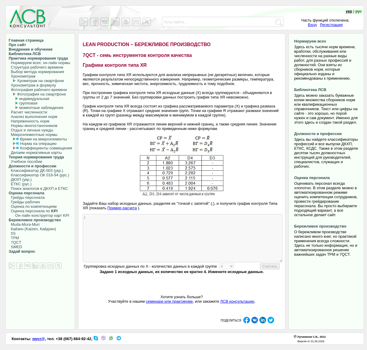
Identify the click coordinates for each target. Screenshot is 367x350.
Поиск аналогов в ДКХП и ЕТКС (38, 188)
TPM (14, 238)
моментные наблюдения (41, 107)
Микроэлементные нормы (33, 134)
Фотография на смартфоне (41, 94)
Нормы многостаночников (33, 125)
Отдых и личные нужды (31, 130)
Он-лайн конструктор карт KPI (39, 215)
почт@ (38, 339)
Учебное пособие (25, 161)
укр (349, 11)
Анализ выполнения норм (33, 116)
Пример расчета (122, 208)
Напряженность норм (29, 121)
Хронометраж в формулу (32, 85)
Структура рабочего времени (36, 67)
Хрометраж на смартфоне (40, 80)
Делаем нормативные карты (35, 152)
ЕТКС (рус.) (20, 184)
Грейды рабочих (24, 202)
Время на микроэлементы (43, 139)
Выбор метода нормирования (36, 71)
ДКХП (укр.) (20, 179)
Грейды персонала (27, 197)
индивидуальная (34, 98)
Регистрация (331, 24)
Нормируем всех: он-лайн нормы (39, 62)
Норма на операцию (38, 143)
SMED (15, 247)
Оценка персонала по (33, 211)
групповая (28, 103)
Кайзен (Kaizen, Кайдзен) (32, 229)
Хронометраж (22, 76)
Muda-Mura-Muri (24, 224)
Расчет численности (28, 112)
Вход (312, 24)
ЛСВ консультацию (237, 301)
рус (358, 11)
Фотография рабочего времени (38, 89)
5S (12, 233)
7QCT (15, 242)
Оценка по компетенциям (32, 206)
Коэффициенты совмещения (46, 148)
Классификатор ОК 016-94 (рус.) (39, 175)
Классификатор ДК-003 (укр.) (36, 170)
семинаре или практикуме (169, 301)
